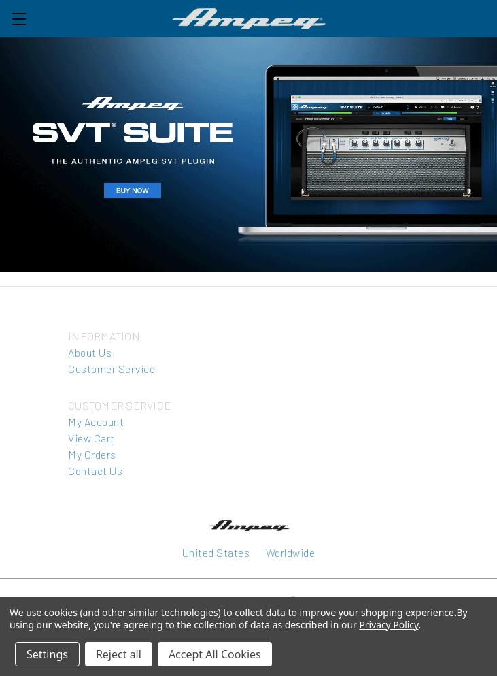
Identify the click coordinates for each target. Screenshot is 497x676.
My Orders (92, 454)
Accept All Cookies (215, 654)
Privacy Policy (388, 624)
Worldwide (290, 552)
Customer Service (111, 368)
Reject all (118, 654)
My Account (96, 421)
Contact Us (95, 470)
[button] (248, 154)
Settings (47, 654)
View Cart (91, 438)
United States (216, 552)
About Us (90, 352)
